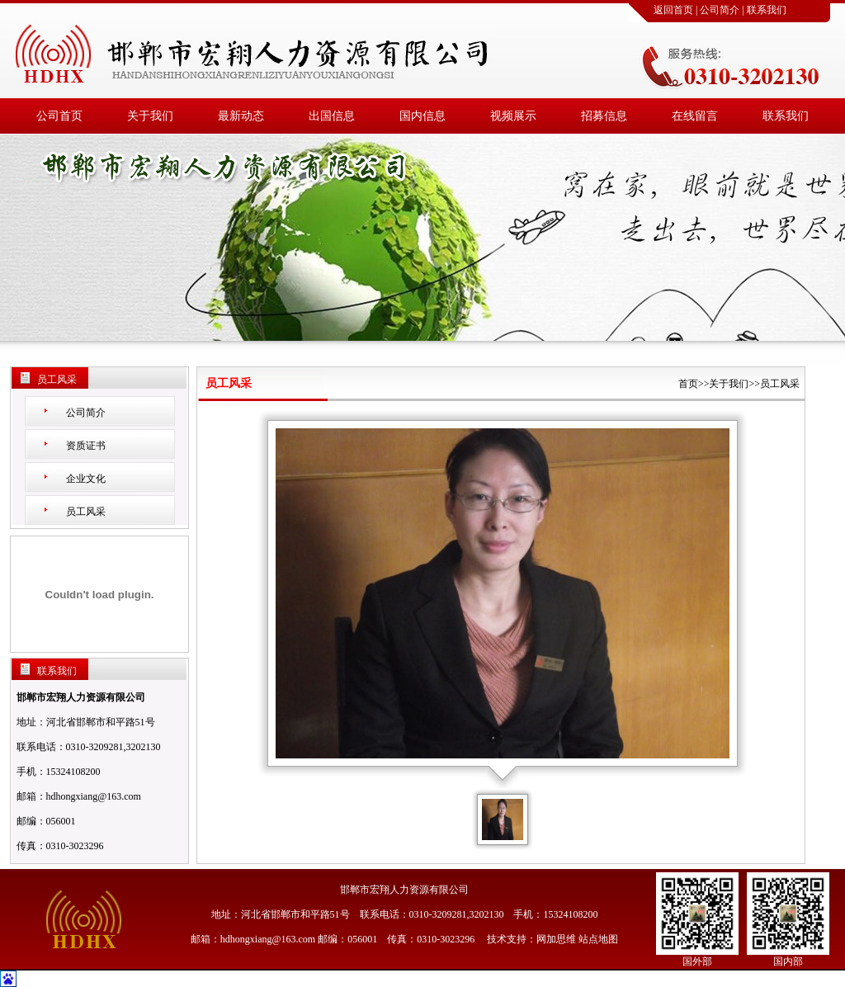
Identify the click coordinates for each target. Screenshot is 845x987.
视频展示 (513, 116)
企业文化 (86, 478)
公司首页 (59, 116)
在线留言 (695, 116)
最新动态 (241, 116)
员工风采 (86, 511)
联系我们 (766, 10)
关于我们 (150, 116)
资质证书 (86, 445)
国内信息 (422, 116)
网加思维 (556, 939)
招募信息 (604, 116)
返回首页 (673, 10)
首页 (688, 384)
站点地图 (598, 939)
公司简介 (719, 10)
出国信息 (332, 116)
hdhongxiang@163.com (93, 796)
